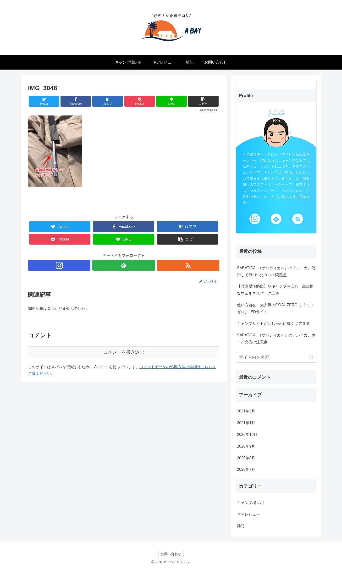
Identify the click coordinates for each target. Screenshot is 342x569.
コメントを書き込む (123, 352)
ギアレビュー (248, 514)
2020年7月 (246, 469)
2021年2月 (246, 411)
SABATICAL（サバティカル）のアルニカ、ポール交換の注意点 (276, 338)
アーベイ (276, 114)
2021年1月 (246, 423)
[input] (276, 357)
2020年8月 (246, 458)
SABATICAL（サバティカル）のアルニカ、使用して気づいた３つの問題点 (276, 271)
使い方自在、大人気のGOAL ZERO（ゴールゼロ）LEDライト (275, 308)
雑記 (241, 526)
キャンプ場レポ (250, 503)
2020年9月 (246, 446)
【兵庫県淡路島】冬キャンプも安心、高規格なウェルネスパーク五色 (275, 289)
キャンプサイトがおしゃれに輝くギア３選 (273, 324)
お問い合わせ (171, 554)
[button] (311, 357)
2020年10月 (247, 434)
